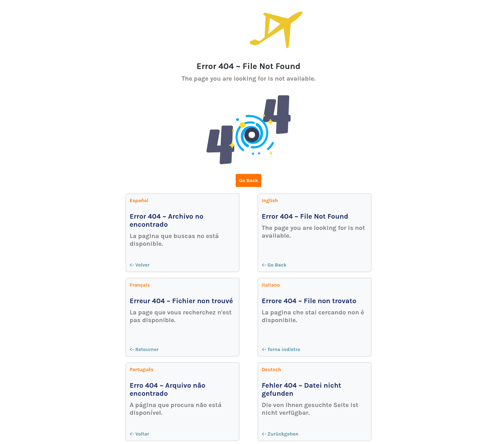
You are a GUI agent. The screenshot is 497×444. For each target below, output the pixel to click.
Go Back (248, 180)
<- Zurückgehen (280, 434)
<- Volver (140, 265)
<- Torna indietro (281, 349)
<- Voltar (139, 434)
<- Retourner (144, 349)
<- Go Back (274, 265)
